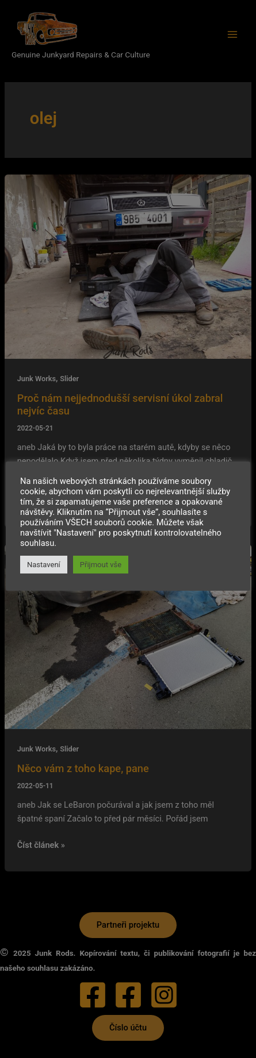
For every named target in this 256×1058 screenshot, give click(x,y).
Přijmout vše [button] (100, 564)
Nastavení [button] (43, 564)
